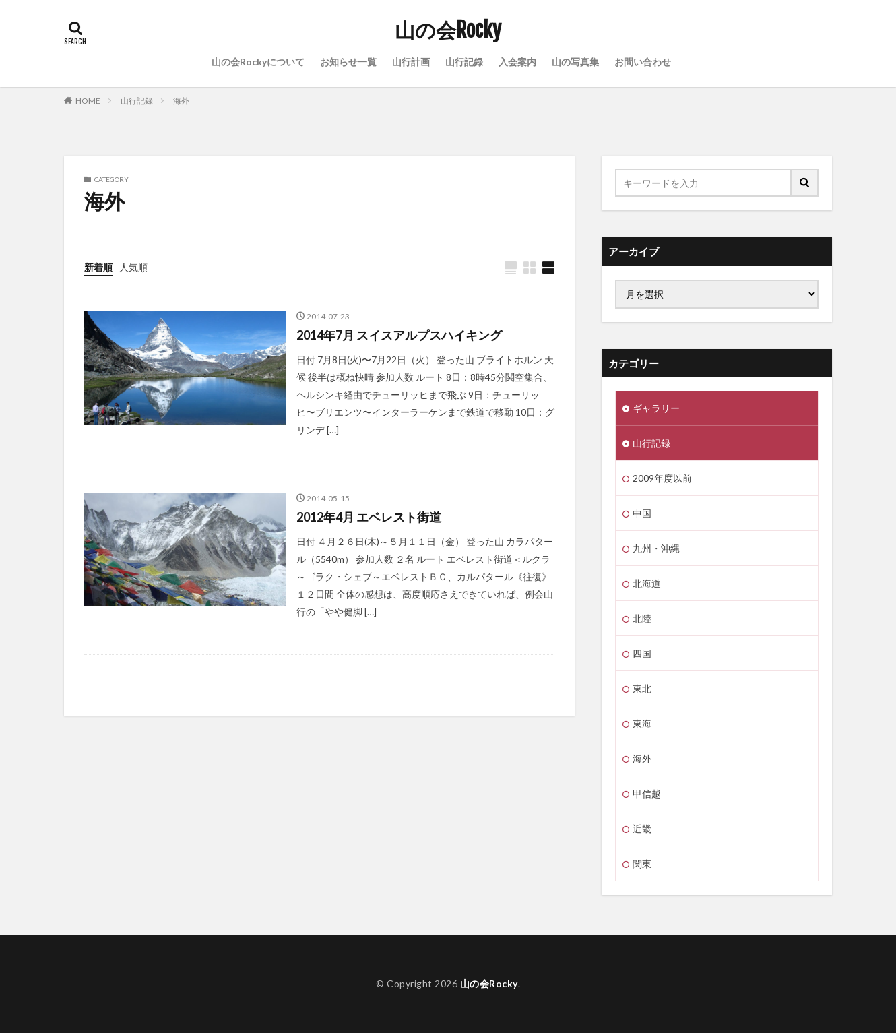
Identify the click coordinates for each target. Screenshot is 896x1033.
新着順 (98, 267)
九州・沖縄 (656, 548)
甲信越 (647, 793)
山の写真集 (575, 61)
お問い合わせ (642, 61)
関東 (642, 863)
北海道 (647, 583)
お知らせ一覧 (348, 61)
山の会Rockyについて (258, 61)
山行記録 (464, 61)
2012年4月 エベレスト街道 (368, 516)
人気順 (133, 267)
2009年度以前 (662, 478)
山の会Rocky (448, 30)
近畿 (642, 828)
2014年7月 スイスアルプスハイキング (399, 334)
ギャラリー (656, 408)
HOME (87, 101)
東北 (642, 688)
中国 (642, 513)
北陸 (642, 618)
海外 (181, 101)
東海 (642, 723)
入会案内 (517, 61)
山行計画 (411, 61)
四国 (642, 653)
